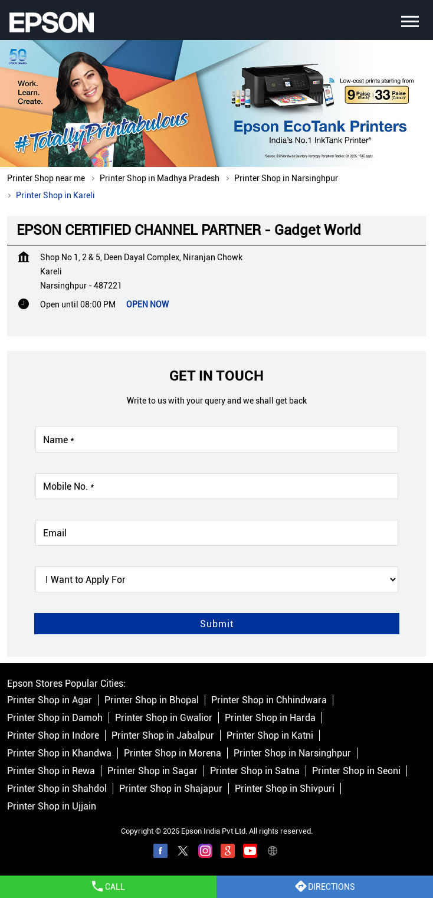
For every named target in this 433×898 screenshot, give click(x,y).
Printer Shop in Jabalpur (162, 735)
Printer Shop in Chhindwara (269, 700)
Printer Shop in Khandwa (59, 753)
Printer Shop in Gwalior (163, 717)
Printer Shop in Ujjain (51, 806)
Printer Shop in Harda (270, 717)
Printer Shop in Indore (53, 735)
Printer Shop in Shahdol (57, 788)
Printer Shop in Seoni (356, 770)
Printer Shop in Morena (172, 753)
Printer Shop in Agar (49, 700)
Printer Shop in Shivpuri (284, 788)
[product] (216, 579)
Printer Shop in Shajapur (170, 788)
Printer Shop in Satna (255, 770)
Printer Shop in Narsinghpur (292, 753)
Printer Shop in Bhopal (151, 700)
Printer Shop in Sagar (152, 770)
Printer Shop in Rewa (51, 770)
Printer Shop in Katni (270, 735)
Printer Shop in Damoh (55, 717)
